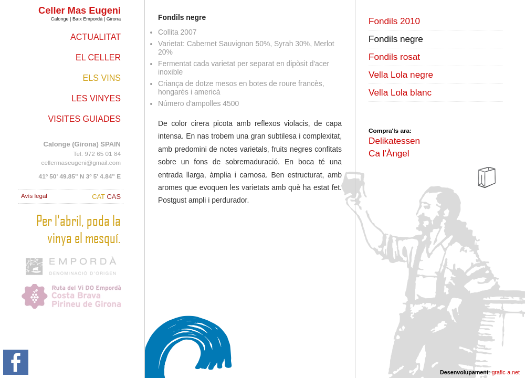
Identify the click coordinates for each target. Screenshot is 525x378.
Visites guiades (84, 118)
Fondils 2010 (394, 21)
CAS (114, 197)
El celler (98, 57)
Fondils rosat (394, 56)
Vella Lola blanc (400, 92)
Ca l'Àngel (389, 153)
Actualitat (95, 36)
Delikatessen (394, 140)
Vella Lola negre (401, 74)
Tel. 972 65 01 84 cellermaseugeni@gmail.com (81, 153)
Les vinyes (96, 98)
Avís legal (34, 196)
